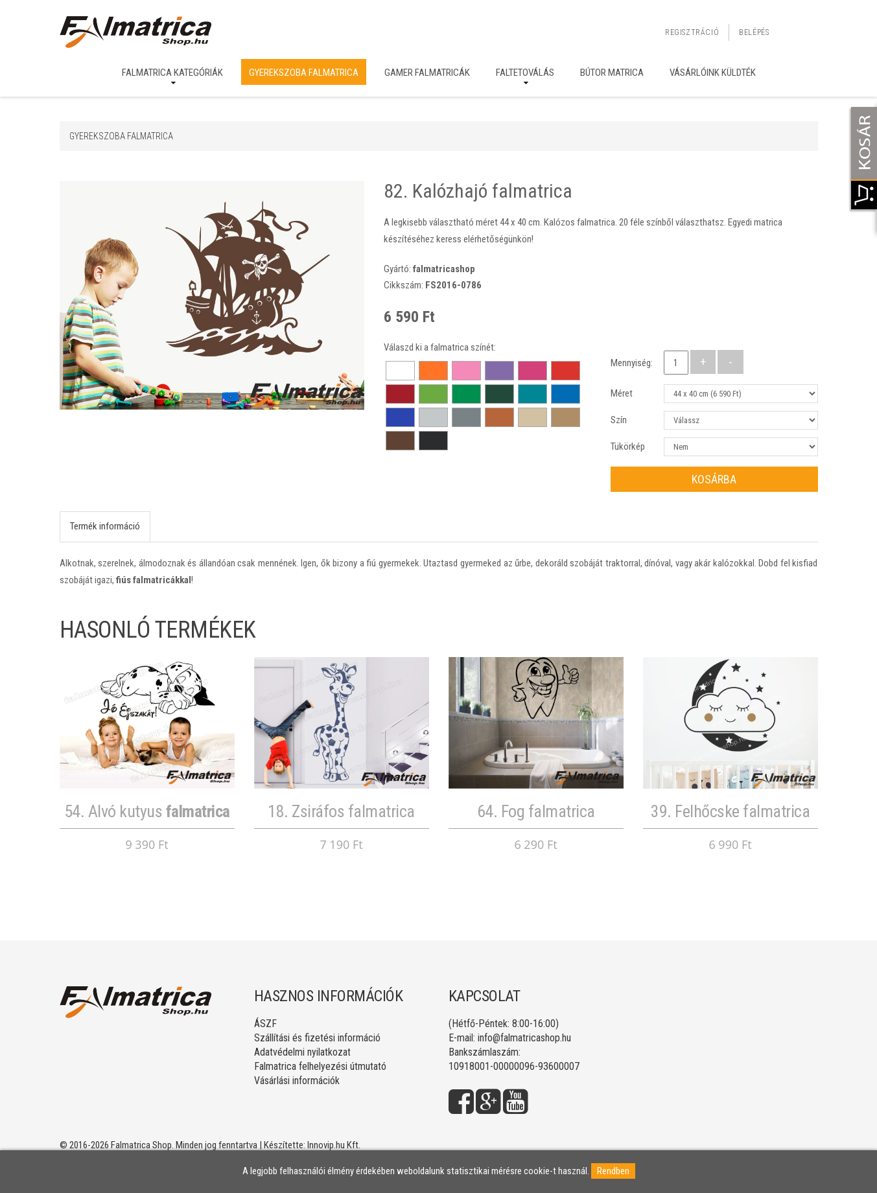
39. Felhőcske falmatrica (730, 811)
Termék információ (105, 526)
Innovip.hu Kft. (333, 1145)
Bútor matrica (612, 72)
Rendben (613, 1171)
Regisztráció (692, 32)
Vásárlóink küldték (713, 72)
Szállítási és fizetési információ (317, 1038)
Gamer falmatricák (427, 72)
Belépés (754, 32)
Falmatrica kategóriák (172, 72)
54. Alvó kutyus (147, 811)
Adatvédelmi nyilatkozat (302, 1052)
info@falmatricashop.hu (524, 1038)
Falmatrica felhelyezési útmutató (320, 1066)
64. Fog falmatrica (536, 811)
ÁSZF (265, 1023)
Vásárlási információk (297, 1080)
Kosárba (714, 479)
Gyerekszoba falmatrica (303, 72)
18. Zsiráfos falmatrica (341, 811)
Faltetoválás (525, 72)
